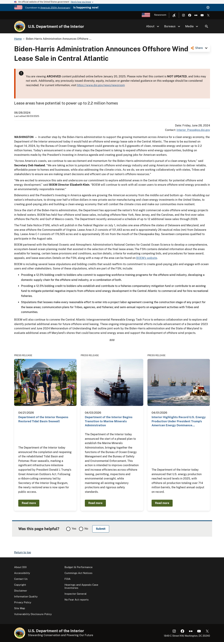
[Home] (19, 26)
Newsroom (160, 15)
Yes (74, 528)
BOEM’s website (146, 258)
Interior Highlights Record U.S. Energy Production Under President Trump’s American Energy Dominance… (179, 421)
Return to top (22, 552)
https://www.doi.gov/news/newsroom (101, 85)
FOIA (67, 578)
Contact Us (21, 578)
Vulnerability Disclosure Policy (33, 614)
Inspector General (75, 593)
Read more (29, 503)
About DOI (20, 567)
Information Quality (26, 596)
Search (206, 26)
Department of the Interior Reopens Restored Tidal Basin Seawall (43, 419)
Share (199, 48)
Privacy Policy (22, 602)
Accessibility (22, 573)
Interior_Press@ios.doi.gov (193, 130)
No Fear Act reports (76, 599)
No (86, 528)
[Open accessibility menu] (174, 15)
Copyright (20, 584)
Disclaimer (20, 590)
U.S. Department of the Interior (56, 26)
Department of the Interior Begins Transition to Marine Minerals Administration (108, 421)
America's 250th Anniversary (55, 7)
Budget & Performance (78, 567)
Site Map (19, 608)
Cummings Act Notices (78, 573)
